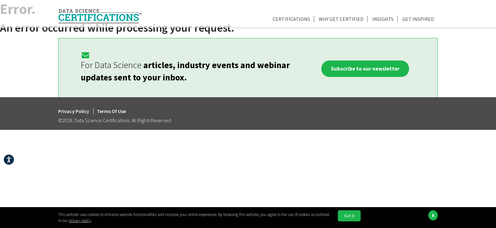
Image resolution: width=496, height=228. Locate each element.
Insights (383, 19)
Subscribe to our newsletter (365, 68)
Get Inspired (418, 19)
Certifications (291, 19)
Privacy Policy (74, 111)
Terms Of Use (111, 111)
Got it (349, 215)
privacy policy (80, 220)
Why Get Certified (341, 19)
